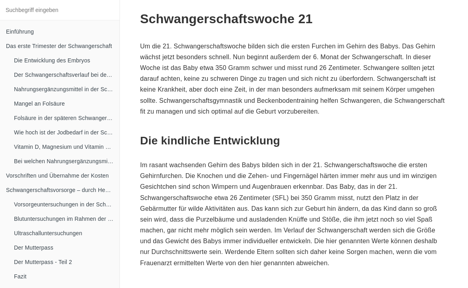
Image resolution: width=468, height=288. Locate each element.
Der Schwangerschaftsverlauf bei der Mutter (66, 75)
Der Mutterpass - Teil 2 (43, 262)
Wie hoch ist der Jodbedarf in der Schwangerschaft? (66, 132)
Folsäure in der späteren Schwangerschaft (66, 118)
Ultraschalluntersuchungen (48, 233)
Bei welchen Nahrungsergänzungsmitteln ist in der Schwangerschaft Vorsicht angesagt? (66, 161)
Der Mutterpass (34, 247)
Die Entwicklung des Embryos (52, 60)
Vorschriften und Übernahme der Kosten (57, 175)
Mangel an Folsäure (39, 103)
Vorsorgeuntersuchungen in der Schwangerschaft (66, 204)
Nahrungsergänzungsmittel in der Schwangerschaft (66, 89)
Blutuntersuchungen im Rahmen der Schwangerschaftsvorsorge (66, 219)
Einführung (20, 31)
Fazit (20, 276)
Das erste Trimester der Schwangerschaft (59, 46)
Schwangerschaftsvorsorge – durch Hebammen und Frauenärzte (62, 190)
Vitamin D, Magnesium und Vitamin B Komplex (66, 147)
